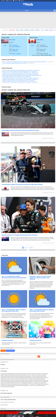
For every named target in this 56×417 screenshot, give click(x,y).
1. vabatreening (15, 45)
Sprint (17, 49)
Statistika (46, 30)
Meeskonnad (27, 30)
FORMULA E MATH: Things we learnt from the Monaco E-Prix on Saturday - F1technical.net (19, 82)
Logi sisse (3, 350)
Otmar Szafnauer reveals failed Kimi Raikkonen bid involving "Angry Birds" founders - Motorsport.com (21, 75)
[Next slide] (55, 30)
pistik (45, 138)
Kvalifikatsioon (15, 50)
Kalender (21, 30)
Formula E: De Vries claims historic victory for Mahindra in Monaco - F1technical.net (18, 80)
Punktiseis (37, 30)
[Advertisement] (28, 20)
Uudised (17, 30)
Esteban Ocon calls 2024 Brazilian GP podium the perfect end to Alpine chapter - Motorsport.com (21, 70)
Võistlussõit (18, 53)
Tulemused (32, 30)
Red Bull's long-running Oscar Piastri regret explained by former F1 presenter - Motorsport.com (20, 74)
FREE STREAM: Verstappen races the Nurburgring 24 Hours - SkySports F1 (16, 76)
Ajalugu (51, 30)
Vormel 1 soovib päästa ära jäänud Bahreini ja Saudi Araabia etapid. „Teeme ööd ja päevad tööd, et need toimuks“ (28, 61)
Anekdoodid (15, 0)
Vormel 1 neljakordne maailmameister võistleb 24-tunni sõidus (18, 63)
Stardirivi (13, 49)
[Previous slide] (1, 30)
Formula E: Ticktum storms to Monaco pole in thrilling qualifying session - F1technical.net (19, 71)
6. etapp (4, 42)
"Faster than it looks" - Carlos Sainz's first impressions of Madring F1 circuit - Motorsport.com (20, 72)
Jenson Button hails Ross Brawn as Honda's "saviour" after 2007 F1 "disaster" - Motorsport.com (20, 78)
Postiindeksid (21, 0)
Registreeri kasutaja (10, 350)
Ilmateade (3, 0)
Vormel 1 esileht (11, 30)
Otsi (39, 356)
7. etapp (32, 42)
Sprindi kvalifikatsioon (16, 46)
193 (30, 247)
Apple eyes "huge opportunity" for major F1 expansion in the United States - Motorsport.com (20, 79)
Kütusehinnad (9, 0)
